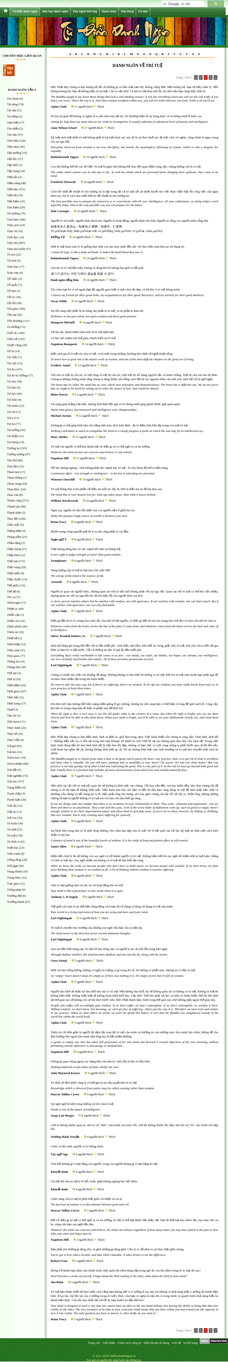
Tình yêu (12, 243)
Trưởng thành (15, 901)
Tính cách (13, 225)
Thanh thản (14, 512)
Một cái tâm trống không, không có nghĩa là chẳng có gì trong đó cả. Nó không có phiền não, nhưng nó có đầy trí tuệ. (123, 970)
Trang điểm (14, 787)
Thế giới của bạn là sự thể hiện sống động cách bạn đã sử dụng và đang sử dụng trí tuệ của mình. (112, 906)
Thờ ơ (11, 679)
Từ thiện (12, 436)
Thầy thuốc (14, 579)
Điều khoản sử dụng (156, 1342)
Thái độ (12, 466)
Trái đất (12, 769)
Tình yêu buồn (16, 249)
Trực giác (13, 883)
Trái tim (12, 781)
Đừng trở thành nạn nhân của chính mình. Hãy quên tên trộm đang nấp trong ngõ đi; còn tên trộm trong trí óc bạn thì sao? (126, 1270)
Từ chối (12, 357)
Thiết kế (12, 638)
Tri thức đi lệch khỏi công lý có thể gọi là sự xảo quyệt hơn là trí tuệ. (94, 1082)
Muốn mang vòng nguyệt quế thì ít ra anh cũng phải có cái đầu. (90, 531)
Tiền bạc (12, 189)
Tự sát (11, 411)
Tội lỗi (11, 303)
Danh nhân (109, 11)
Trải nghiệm (14, 775)
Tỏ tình (11, 260)
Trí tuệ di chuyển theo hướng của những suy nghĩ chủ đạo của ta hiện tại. (97, 927)
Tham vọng (14, 483)
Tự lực (11, 393)
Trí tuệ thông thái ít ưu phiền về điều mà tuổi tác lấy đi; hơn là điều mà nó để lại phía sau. (106, 489)
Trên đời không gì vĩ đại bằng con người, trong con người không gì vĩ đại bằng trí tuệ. (104, 1164)
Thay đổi (12, 518)
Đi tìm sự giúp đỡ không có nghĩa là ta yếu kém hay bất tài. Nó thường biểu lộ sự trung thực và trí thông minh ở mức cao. (126, 116)
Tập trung (13, 171)
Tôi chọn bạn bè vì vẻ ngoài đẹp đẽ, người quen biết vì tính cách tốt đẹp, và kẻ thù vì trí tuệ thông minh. (115, 289)
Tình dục (12, 237)
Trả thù (11, 752)
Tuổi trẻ (12, 339)
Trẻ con (12, 817)
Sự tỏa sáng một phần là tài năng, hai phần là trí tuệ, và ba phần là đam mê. (97, 310)
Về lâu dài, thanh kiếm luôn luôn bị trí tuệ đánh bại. (82, 332)
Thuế (10, 709)
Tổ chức (12, 278)
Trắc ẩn (12, 805)
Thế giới (12, 585)
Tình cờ (12, 231)
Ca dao (143, 11)
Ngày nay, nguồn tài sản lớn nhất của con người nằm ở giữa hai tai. (93, 510)
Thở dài (12, 673)
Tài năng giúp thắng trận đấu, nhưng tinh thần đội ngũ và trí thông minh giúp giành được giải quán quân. (116, 404)
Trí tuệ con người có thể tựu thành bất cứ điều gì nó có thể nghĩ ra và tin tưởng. (100, 446)
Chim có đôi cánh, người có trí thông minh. (77, 1146)
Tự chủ (11, 363)
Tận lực (12, 159)
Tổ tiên (11, 291)
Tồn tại (11, 314)
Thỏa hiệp (13, 644)
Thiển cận (13, 614)
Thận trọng (14, 549)
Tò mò (11, 254)
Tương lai (13, 448)
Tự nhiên (12, 405)
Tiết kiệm (13, 201)
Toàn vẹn (12, 272)
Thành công (14, 500)
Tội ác (11, 297)
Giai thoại (127, 11)
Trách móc (13, 757)
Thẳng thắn (14, 530)
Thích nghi (13, 602)
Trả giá (11, 746)
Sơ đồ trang (190, 1342)
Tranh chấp (14, 793)
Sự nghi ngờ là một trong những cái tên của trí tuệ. (82, 1104)
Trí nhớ (11, 829)
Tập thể (12, 165)
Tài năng (12, 104)
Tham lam (13, 472)
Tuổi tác (12, 333)
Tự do (11, 369)
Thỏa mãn (13, 650)
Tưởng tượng (15, 454)
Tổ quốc (12, 285)
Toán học (12, 266)
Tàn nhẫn (13, 128)
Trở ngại (12, 866)
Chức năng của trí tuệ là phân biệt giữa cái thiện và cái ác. (87, 1199)
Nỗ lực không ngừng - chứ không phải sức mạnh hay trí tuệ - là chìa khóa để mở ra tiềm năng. (109, 467)
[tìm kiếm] (182, 4)
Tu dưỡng (13, 327)
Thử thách (13, 721)
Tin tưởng (13, 213)
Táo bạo (12, 134)
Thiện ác (12, 608)
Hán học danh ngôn (55, 11)
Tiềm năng (13, 183)
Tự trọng (12, 442)
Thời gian (13, 691)
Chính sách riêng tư (129, 1342)
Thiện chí (13, 621)
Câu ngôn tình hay (85, 11)
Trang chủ (94, 1342)
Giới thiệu (108, 1342)
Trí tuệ (11, 835)
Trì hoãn (12, 823)
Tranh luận (13, 799)
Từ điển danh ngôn (24, 11)
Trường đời (14, 895)
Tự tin (11, 424)
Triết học (13, 847)
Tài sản (11, 110)
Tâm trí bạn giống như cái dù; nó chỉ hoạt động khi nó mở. (87, 885)
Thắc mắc (13, 524)
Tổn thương (14, 320)
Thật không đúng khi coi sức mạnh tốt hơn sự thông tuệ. (86, 549)
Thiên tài (12, 632)
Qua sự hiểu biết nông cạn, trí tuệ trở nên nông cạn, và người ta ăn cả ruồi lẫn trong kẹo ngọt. (109, 949)
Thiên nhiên (14, 626)
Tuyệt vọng (14, 345)
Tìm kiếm (13, 207)
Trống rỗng (14, 859)
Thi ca (11, 597)
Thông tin (13, 661)
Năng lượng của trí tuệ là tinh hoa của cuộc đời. (81, 570)
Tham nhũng (14, 477)
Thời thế (12, 697)
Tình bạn (12, 219)
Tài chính (12, 98)
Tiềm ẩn (12, 177)
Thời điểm (13, 685)
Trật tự (11, 811)
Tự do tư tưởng (17, 375)
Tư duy (11, 381)
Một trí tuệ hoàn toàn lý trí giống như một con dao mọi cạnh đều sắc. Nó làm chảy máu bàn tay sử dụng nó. (118, 246)
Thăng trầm (14, 537)
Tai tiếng (12, 116)
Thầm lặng (13, 543)
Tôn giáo (12, 308)
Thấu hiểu (13, 573)
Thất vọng (13, 567)
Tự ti (10, 418)
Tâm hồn (12, 140)
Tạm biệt (12, 122)
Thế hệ (11, 591)
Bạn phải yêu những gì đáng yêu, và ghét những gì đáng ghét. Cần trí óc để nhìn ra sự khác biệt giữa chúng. (117, 1249)
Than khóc (13, 489)
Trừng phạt (14, 889)
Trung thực (14, 877)
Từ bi (10, 351)
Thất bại (12, 561)
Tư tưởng (13, 430)
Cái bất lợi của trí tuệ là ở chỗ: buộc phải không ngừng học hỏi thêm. (94, 1181)
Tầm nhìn (13, 146)
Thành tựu (13, 506)
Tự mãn (12, 399)
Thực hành (13, 727)
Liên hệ (176, 1342)
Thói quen (13, 656)
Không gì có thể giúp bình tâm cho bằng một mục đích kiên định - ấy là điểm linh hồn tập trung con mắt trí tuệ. (119, 425)
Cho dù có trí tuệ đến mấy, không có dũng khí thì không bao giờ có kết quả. (97, 268)
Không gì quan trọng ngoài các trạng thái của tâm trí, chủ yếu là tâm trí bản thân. (101, 1061)
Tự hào (11, 387)
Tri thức (12, 841)
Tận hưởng (14, 152)
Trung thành (14, 871)
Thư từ (11, 715)
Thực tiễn (13, 740)
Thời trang (13, 703)
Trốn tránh (13, 853)
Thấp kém (13, 555)
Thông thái (13, 667)
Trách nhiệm (15, 763)
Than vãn (12, 495)
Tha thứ (12, 460)
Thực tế (12, 733)
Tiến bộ (12, 195)
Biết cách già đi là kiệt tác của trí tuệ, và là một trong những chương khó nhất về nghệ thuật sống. (112, 353)
